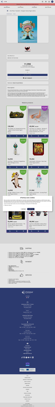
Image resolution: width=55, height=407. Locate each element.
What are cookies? (8, 205)
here (24, 203)
